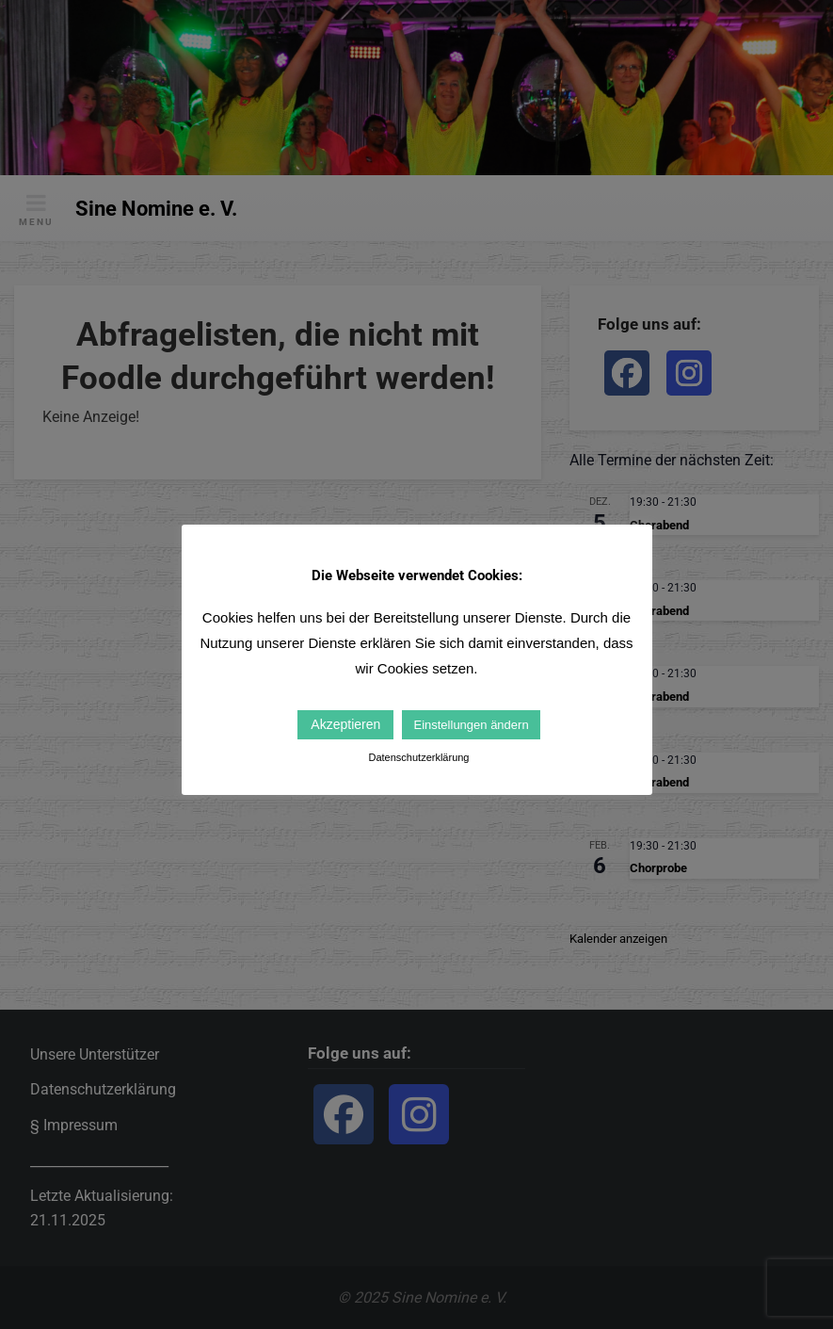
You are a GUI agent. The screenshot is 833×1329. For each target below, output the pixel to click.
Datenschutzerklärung (418, 757)
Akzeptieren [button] (345, 724)
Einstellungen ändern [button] (470, 725)
